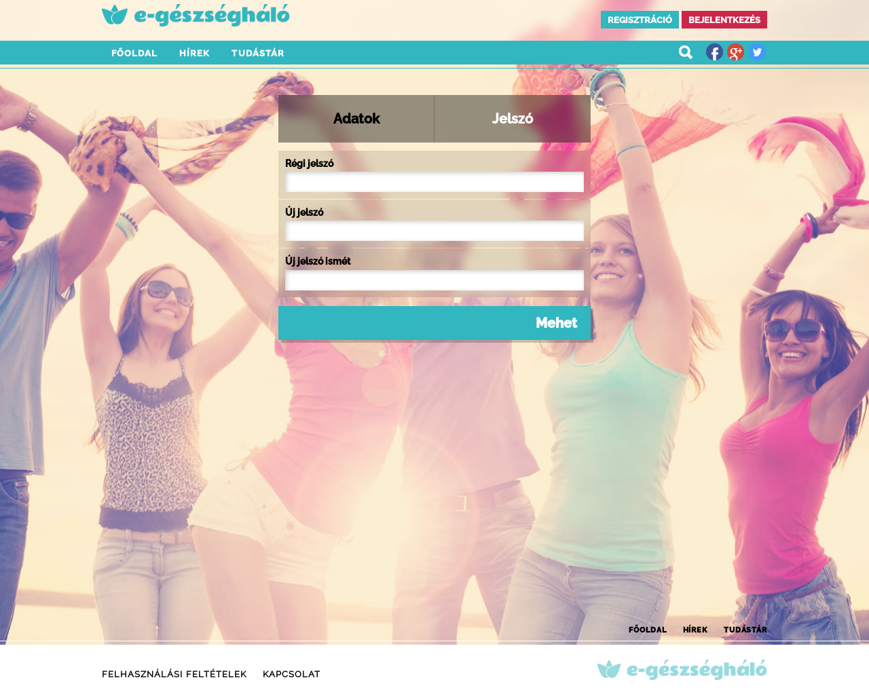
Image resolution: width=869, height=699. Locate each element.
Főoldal (134, 53)
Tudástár (258, 53)
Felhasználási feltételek (174, 674)
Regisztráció (640, 20)
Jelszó (512, 119)
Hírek (194, 53)
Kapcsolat (291, 674)
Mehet (556, 323)
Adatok (356, 119)
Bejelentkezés (724, 20)
